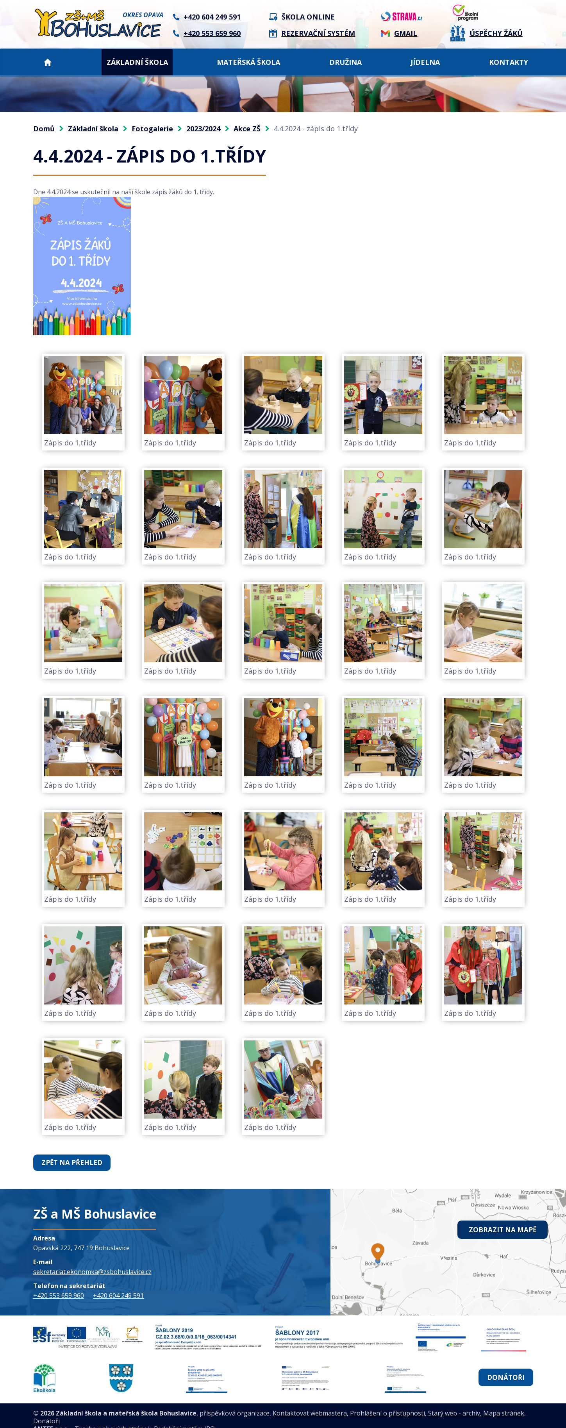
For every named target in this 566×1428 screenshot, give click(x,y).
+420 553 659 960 (58, 1294)
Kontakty (508, 62)
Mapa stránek (503, 1403)
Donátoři (506, 1372)
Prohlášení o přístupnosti (387, 1403)
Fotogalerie (152, 128)
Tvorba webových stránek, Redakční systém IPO (145, 1418)
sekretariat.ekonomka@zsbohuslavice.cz (92, 1271)
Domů (47, 62)
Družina (345, 62)
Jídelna (425, 62)
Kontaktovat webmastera (310, 1403)
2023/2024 (203, 128)
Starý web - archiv (454, 1403)
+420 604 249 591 (118, 1294)
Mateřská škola (248, 62)
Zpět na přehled (70, 1162)
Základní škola (137, 62)
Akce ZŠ (247, 128)
